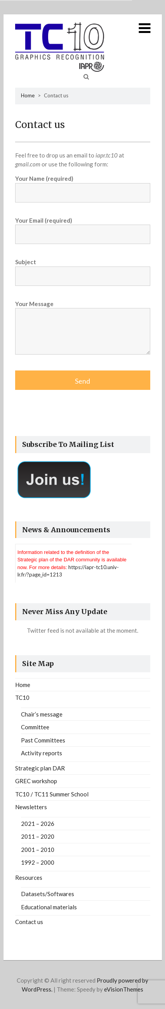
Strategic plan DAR (40, 768)
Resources (28, 877)
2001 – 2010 (37, 849)
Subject (82, 269)
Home (28, 95)
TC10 (22, 697)
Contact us (29, 921)
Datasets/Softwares (47, 893)
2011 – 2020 (37, 836)
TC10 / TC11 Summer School (52, 794)
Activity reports (41, 752)
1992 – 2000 (37, 862)
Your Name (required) (82, 185)
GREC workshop (36, 780)
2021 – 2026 (37, 823)
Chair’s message (42, 714)
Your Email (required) (82, 227)
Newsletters (31, 806)
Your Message (82, 331)
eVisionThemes (123, 989)
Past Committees (43, 740)
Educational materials (49, 906)
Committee (35, 726)
